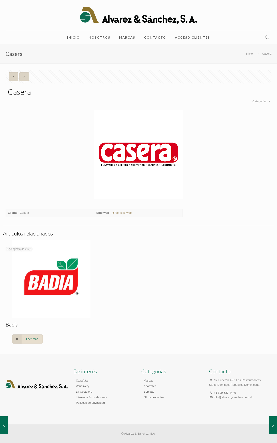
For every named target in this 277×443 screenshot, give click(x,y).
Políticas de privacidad (90, 402)
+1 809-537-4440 (225, 392)
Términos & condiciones (91, 397)
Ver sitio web (121, 212)
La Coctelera (84, 391)
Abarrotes (150, 386)
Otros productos (154, 397)
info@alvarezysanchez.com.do (233, 397)
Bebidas (149, 391)
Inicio (249, 53)
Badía (12, 324)
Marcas (148, 380)
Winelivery (82, 386)
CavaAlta (82, 380)
